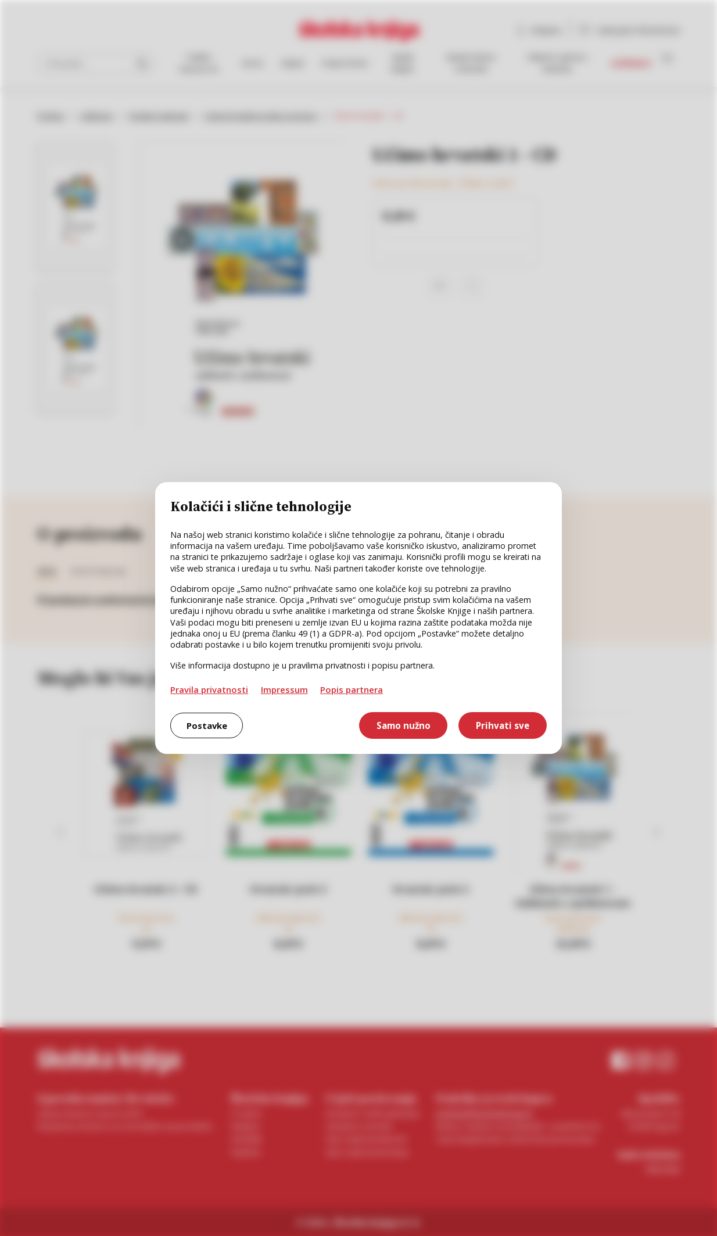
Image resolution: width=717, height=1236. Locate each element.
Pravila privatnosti (209, 689)
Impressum (284, 689)
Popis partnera (351, 689)
